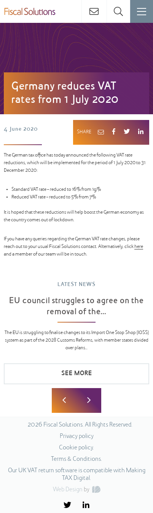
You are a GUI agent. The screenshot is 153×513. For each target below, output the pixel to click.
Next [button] (88, 400)
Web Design (68, 490)
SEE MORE (76, 374)
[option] (76, 336)
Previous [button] (64, 400)
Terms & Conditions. (76, 459)
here (138, 247)
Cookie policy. (76, 448)
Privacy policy (77, 436)
